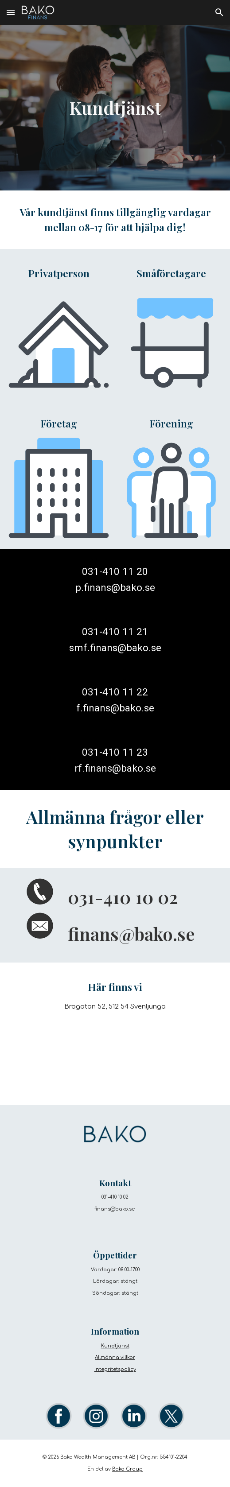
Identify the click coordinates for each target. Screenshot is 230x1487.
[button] (10, 12)
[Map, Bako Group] (115, 1056)
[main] (115, 107)
